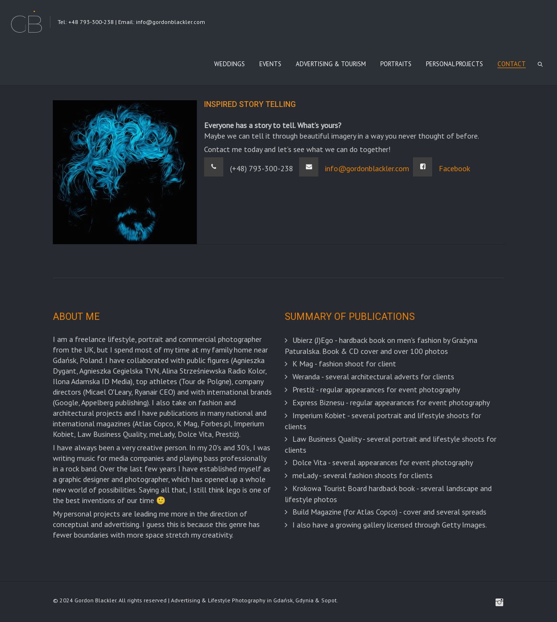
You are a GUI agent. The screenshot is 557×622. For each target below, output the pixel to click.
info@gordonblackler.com (367, 168)
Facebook (454, 168)
